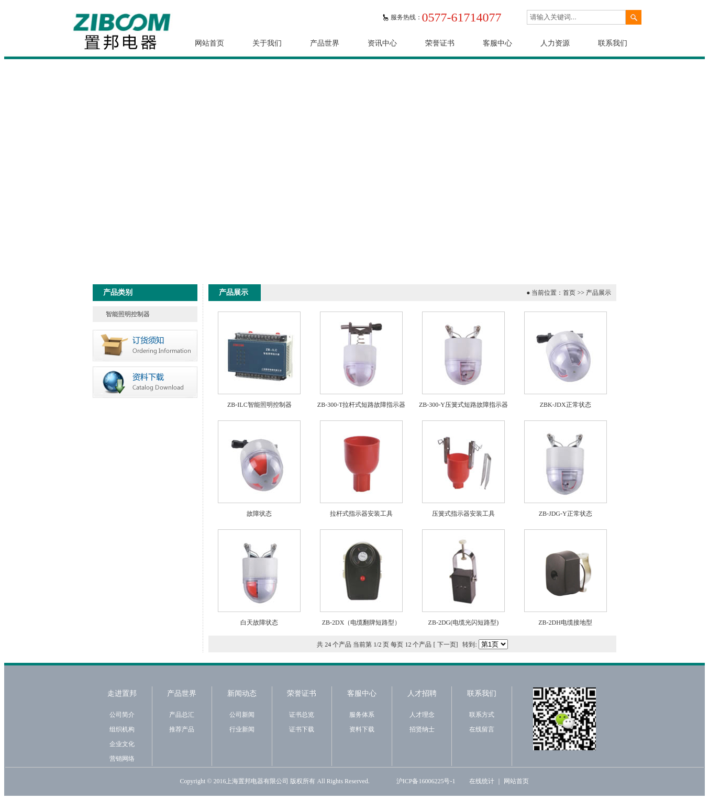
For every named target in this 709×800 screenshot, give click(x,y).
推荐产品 (181, 729)
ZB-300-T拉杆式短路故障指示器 (361, 404)
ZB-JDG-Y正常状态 (565, 513)
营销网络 (122, 758)
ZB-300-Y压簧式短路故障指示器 (463, 404)
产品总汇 (181, 714)
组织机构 (122, 729)
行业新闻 (241, 729)
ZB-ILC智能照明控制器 (259, 404)
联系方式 (481, 714)
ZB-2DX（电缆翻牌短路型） (361, 622)
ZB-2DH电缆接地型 (565, 622)
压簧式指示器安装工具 (463, 513)
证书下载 (301, 729)
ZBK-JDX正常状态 (565, 404)
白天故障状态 (259, 622)
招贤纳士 (422, 729)
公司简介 (122, 714)
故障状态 (259, 513)
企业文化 (122, 744)
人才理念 (422, 714)
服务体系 (361, 714)
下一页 (446, 644)
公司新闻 (241, 714)
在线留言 (481, 729)
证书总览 (301, 714)
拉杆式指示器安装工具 (361, 513)
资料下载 (361, 729)
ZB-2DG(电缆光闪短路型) (463, 622)
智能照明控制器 (128, 314)
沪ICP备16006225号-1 (426, 781)
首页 (569, 292)
